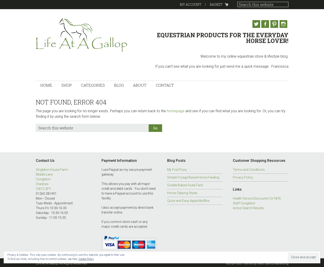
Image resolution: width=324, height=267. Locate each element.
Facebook (263, 24)
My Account (191, 4)
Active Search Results (248, 206)
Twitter (253, 24)
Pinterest (274, 24)
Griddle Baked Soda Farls (185, 184)
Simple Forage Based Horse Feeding (193, 176)
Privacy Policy (243, 176)
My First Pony (177, 168)
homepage (175, 109)
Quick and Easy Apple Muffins (188, 199)
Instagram (284, 24)
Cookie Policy (86, 259)
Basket (216, 4)
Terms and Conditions (249, 168)
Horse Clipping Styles (182, 191)
